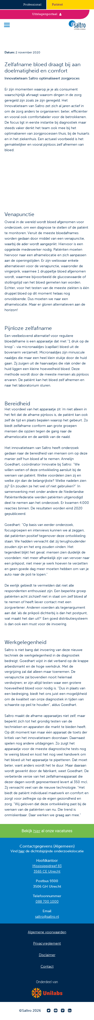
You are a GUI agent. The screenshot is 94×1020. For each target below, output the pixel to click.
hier (36, 830)
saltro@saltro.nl (47, 916)
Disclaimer (47, 955)
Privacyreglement (47, 943)
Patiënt (57, 4)
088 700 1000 (47, 901)
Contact (47, 966)
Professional (32, 4)
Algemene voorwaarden (47, 932)
